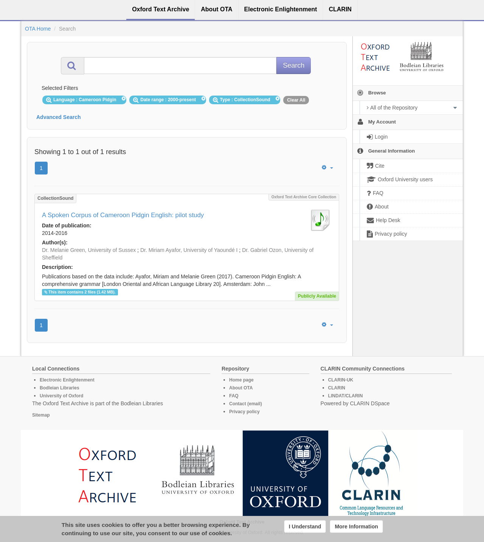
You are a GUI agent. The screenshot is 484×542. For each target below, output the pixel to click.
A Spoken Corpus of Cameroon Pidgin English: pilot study (123, 215)
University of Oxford (61, 395)
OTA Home (38, 29)
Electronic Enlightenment (67, 380)
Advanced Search (58, 117)
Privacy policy (244, 411)
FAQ (234, 395)
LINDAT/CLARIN (345, 395)
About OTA (241, 388)
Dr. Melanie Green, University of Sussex (89, 250)
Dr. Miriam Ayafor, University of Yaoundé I (189, 250)
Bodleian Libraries (59, 388)
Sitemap (41, 415)
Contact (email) (245, 403)
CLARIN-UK (341, 380)
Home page (241, 380)
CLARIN (336, 388)
